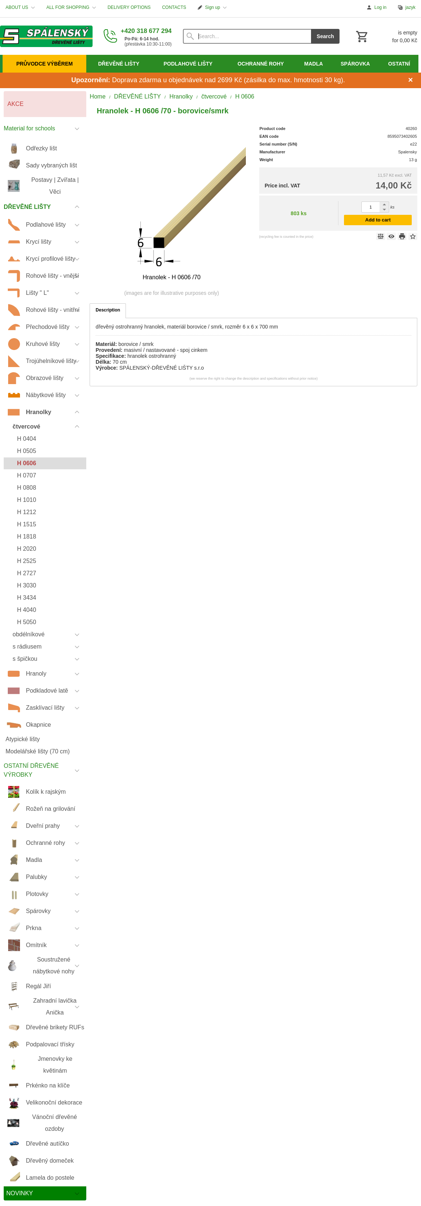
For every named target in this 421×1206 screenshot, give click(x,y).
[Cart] (386, 36)
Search (325, 36)
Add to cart (378, 220)
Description (108, 310)
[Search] (247, 36)
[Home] (46, 36)
